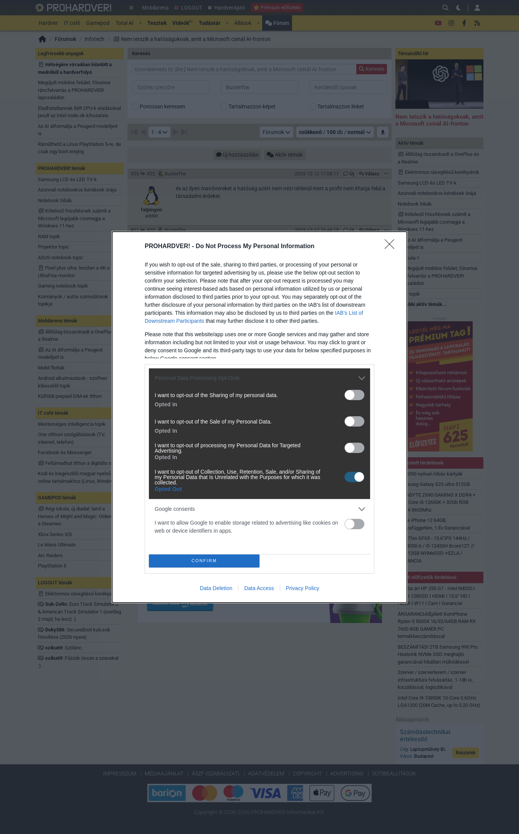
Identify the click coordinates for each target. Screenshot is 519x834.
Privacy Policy (302, 588)
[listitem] (259, 378)
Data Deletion (216, 588)
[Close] (392, 246)
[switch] (354, 395)
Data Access (259, 588)
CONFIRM (204, 561)
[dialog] (259, 417)
